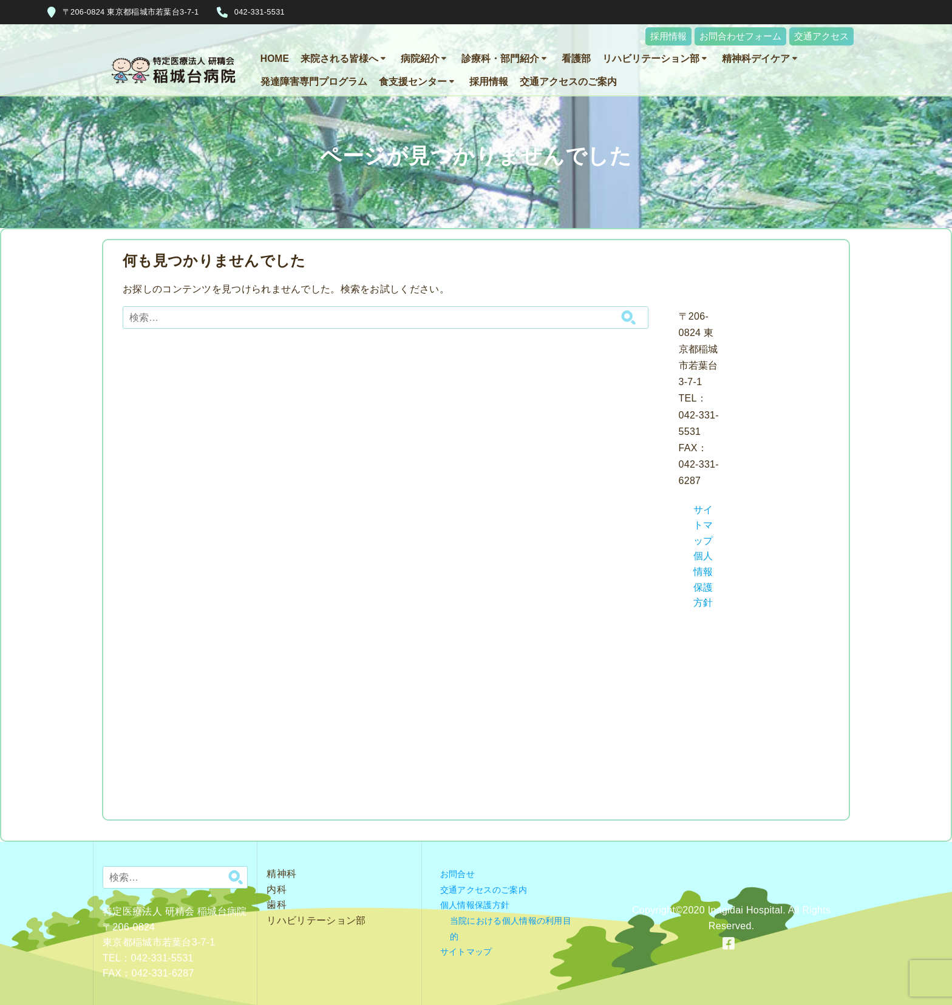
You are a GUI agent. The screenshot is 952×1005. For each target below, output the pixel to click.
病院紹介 (420, 58)
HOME (274, 58)
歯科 (277, 904)
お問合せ (457, 874)
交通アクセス (821, 36)
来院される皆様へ (339, 58)
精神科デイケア (756, 58)
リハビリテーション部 (650, 58)
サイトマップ (703, 525)
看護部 (576, 58)
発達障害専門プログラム (313, 81)
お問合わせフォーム (740, 36)
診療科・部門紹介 (500, 58)
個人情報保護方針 (474, 905)
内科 (277, 889)
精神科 (281, 874)
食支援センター (413, 81)
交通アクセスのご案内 (568, 81)
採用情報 (668, 36)
